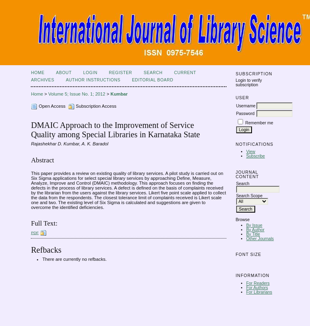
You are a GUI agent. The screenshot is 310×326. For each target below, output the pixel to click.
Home (37, 72)
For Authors (257, 288)
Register (120, 72)
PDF (35, 232)
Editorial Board (152, 80)
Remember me (259, 123)
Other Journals (260, 239)
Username (246, 106)
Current (185, 72)
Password (245, 113)
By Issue (254, 225)
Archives (42, 80)
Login (90, 72)
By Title (253, 234)
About (63, 72)
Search (153, 72)
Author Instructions (93, 80)
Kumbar (118, 94)
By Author (255, 230)
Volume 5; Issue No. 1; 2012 (76, 94)
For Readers (258, 283)
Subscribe (255, 156)
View (250, 151)
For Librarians (259, 292)
